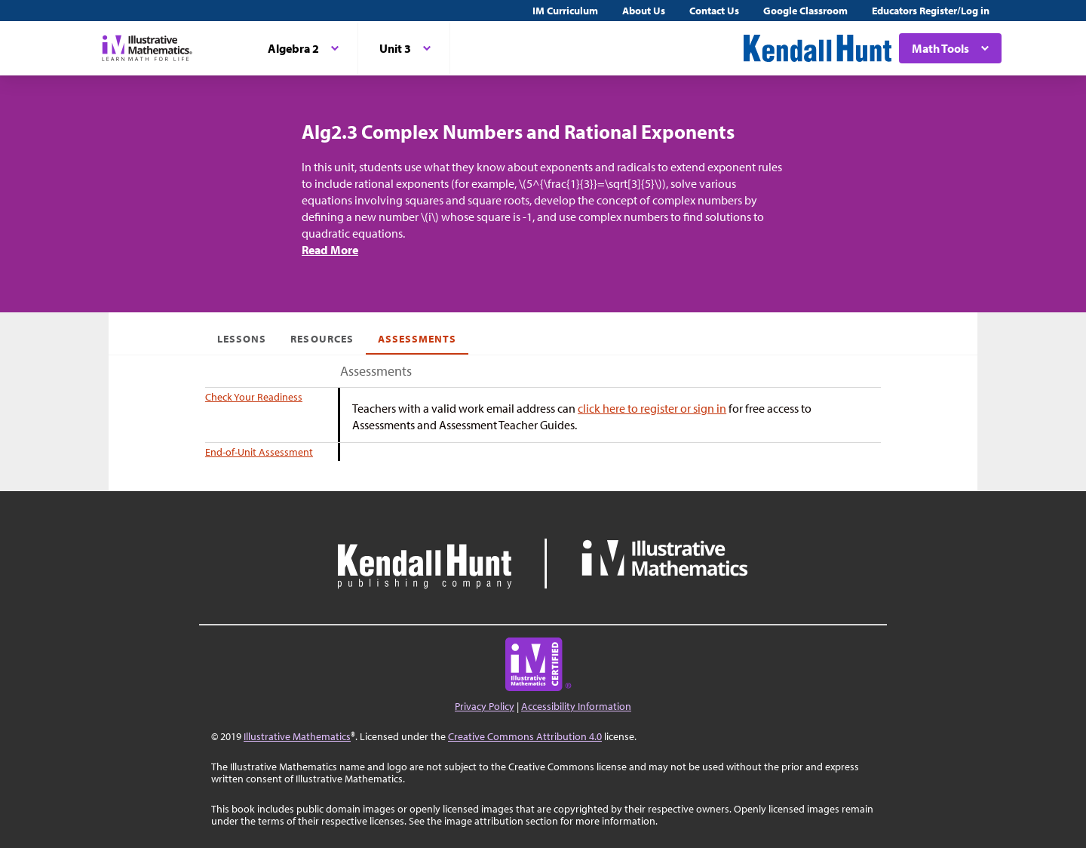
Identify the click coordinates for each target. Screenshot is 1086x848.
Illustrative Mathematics (297, 736)
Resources (321, 339)
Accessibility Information (576, 706)
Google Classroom (805, 10)
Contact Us (714, 10)
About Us (643, 10)
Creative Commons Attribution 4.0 (525, 736)
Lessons (241, 339)
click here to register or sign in (652, 408)
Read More (330, 249)
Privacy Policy (484, 706)
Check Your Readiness (253, 397)
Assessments (417, 339)
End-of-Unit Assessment (259, 452)
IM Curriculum (565, 10)
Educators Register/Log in (930, 10)
